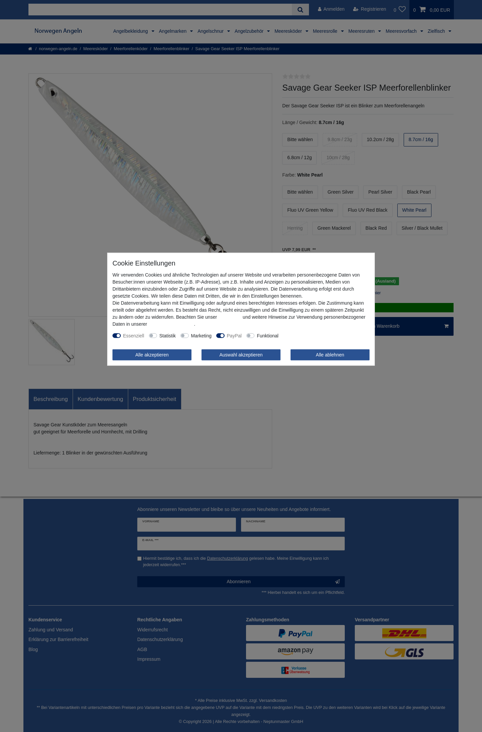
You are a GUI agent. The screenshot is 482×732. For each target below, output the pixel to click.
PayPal (234, 335)
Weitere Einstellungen (306, 335)
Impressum (229, 316)
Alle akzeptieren (152, 354)
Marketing (201, 335)
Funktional (267, 335)
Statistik (167, 335)
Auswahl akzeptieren (240, 354)
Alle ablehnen (330, 354)
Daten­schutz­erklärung (171, 323)
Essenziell (133, 335)
